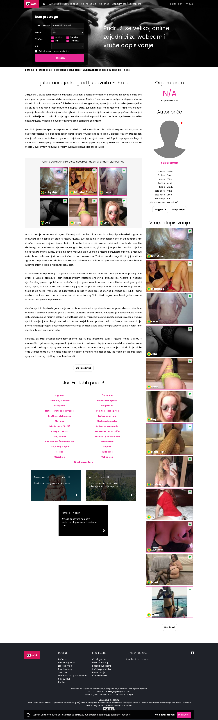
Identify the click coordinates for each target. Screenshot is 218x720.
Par (55, 40)
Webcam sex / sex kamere (126, 3)
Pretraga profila (66, 662)
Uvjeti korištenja (100, 662)
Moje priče (178, 209)
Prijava (189, 3)
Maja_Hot (158, 452)
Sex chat (104, 3)
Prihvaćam (184, 714)
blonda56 (80, 192)
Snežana (157, 484)
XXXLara (157, 549)
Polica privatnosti (101, 665)
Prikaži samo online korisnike (52, 51)
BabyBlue (51, 192)
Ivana (155, 615)
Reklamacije (98, 672)
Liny (106, 222)
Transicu (72, 40)
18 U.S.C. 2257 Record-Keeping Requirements (109, 691)
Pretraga (55, 3)
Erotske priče (71, 3)
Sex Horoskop (65, 669)
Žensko (72, 37)
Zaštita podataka (101, 669)
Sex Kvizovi (64, 678)
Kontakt (62, 682)
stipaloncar (169, 163)
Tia (153, 517)
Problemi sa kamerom (138, 659)
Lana (77, 222)
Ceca (107, 192)
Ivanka (155, 582)
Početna (62, 659)
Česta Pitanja (99, 675)
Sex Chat (169, 627)
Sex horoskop (88, 3)
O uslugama (99, 659)
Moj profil (160, 209)
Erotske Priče (65, 665)
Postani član (175, 3)
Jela (47, 222)
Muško (56, 37)
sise (77, 116)
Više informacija (165, 714)
